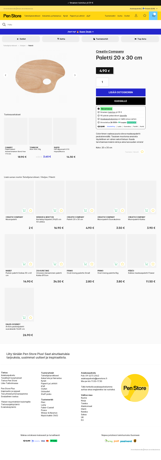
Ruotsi (84, 398)
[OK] (80, 24)
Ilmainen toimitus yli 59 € (80, 3)
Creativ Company (110, 51)
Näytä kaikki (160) (49, 415)
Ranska (84, 411)
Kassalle (120, 101)
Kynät (65, 16)
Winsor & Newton (49, 413)
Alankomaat (86, 406)
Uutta (119, 16)
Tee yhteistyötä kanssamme (14, 394)
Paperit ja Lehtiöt (77, 16)
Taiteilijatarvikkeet (32, 16)
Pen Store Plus (8, 388)
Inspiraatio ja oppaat (10, 391)
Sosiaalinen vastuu (9, 396)
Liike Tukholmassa (9, 383)
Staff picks (46, 394)
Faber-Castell (47, 407)
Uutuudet (45, 391)
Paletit (30, 46)
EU (82, 420)
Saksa (84, 414)
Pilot (43, 402)
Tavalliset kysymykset (11, 378)
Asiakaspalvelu (135, 9)
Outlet (127, 16)
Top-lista (141, 39)
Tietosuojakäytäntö (10, 404)
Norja (83, 400)
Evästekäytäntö (8, 407)
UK (82, 417)
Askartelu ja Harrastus (51, 16)
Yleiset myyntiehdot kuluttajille (15, 401)
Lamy (43, 405)
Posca (44, 410)
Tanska (84, 403)
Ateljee (23, 46)
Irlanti (83, 409)
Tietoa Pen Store (9, 380)
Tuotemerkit (110, 16)
